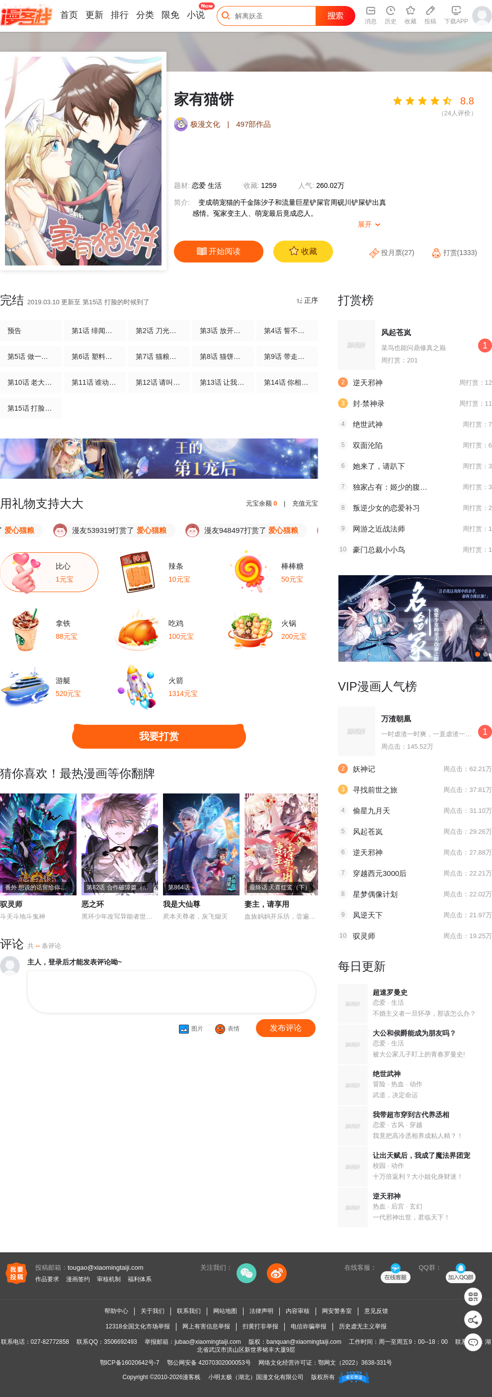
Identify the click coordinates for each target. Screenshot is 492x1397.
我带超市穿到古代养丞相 (411, 1115)
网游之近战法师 (379, 528)
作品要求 (47, 1279)
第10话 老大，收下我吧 (30, 382)
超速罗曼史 (390, 992)
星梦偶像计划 (375, 894)
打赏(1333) (454, 253)
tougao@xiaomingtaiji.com (106, 1267)
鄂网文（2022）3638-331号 (355, 1362)
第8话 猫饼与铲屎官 (223, 356)
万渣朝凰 (396, 718)
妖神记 (364, 769)
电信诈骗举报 (309, 1326)
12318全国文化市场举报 (137, 1326)
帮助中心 (116, 1311)
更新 (94, 15)
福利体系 (140, 1279)
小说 (196, 15)
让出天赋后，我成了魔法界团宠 (421, 1155)
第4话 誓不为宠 (287, 331)
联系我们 (189, 1311)
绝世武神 (368, 424)
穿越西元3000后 (380, 873)
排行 (120, 15)
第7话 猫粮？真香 (159, 356)
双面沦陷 (368, 445)
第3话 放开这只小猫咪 (223, 331)
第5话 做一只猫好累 (30, 356)
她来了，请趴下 (379, 466)
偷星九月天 (371, 810)
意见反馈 (376, 1311)
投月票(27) (392, 253)
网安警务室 (337, 1311)
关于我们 (152, 1311)
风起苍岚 (396, 332)
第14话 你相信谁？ (287, 382)
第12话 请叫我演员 (159, 382)
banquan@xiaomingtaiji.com (303, 1341)
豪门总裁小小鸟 (379, 549)
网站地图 (225, 1311)
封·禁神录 (369, 403)
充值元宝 (305, 503)
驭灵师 (11, 904)
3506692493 (120, 1341)
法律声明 (261, 1311)
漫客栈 (191, 1377)
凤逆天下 (368, 915)
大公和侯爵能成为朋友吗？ (414, 1033)
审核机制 (109, 1279)
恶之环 (93, 904)
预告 (14, 331)
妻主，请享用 (267, 904)
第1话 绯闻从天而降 (95, 331)
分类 (145, 15)
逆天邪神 (368, 382)
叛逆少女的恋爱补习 (386, 508)
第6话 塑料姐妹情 (95, 356)
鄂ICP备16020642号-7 (130, 1362)
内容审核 (298, 1311)
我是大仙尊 (181, 904)
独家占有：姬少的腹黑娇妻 (397, 487)
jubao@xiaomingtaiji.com (207, 1341)
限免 (170, 15)
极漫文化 (205, 124)
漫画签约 (78, 1279)
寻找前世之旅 (375, 790)
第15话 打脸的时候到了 (30, 408)
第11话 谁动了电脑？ (95, 382)
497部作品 (253, 124)
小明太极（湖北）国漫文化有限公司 (256, 1377)
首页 (69, 15)
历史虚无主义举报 (363, 1326)
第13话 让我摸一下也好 (223, 382)
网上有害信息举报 (206, 1326)
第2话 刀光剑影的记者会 (159, 331)
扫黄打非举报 (260, 1326)
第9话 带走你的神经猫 (287, 356)
